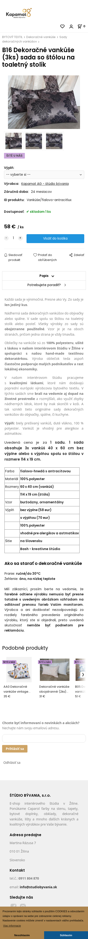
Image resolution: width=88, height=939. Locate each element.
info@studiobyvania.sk (38, 887)
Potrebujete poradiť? (44, 285)
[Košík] (82, 26)
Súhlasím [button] (66, 935)
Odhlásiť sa (11, 762)
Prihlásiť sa (15, 748)
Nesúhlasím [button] (22, 935)
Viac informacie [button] (12, 925)
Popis (44, 276)
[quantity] (13, 238)
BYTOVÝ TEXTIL (12, 37)
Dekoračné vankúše (41, 37)
